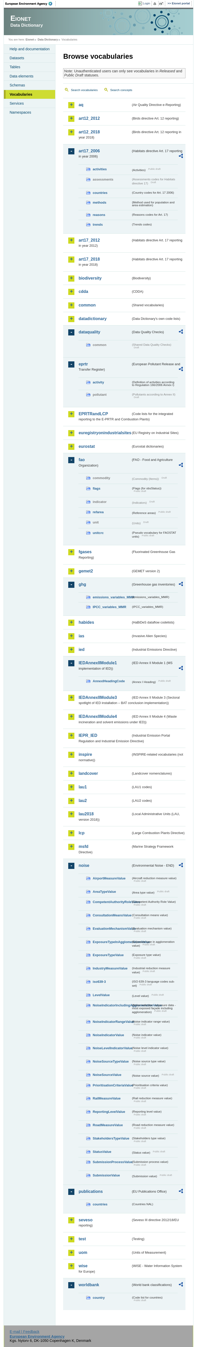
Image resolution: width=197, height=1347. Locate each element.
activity (98, 382)
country (99, 1298)
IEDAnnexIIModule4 (97, 716)
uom (82, 1252)
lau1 (82, 787)
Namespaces (20, 112)
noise (83, 865)
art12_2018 (89, 132)
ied (81, 649)
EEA (30, 3)
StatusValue (102, 1152)
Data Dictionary (48, 39)
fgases (85, 552)
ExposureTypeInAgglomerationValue (112, 942)
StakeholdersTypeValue (111, 1138)
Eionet (30, 39)
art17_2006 (89, 151)
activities (100, 169)
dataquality (89, 332)
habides (86, 622)
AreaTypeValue (104, 892)
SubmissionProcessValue (112, 1162)
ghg (82, 584)
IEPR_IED (87, 735)
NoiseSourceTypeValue (111, 1061)
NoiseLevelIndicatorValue (112, 1048)
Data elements (21, 76)
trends (98, 224)
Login (146, 3)
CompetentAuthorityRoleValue (112, 902)
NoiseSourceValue (107, 1075)
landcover (88, 773)
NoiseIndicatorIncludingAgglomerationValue (112, 1005)
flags (96, 488)
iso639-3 (99, 982)
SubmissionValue (106, 1175)
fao (81, 460)
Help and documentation (29, 49)
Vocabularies (20, 94)
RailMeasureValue (107, 1098)
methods (99, 202)
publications (90, 1191)
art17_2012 (89, 240)
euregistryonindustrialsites (104, 433)
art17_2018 (89, 259)
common (87, 305)
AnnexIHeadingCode (109, 681)
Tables (14, 67)
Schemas (17, 85)
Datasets (16, 58)
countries (100, 193)
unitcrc (98, 533)
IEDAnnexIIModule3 (97, 697)
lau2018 (86, 814)
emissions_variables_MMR (112, 597)
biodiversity (90, 278)
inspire (85, 754)
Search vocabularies (84, 90)
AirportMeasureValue (109, 878)
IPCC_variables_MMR (109, 607)
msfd (83, 846)
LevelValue (101, 995)
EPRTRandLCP (93, 414)
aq (80, 105)
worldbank (88, 1285)
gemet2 (85, 571)
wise (82, 1266)
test (82, 1239)
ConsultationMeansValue (112, 915)
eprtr (83, 364)
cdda (83, 291)
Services (16, 103)
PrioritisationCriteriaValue (112, 1085)
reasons (99, 215)
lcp (81, 833)
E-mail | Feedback (25, 1332)
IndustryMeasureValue (110, 968)
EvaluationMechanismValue (112, 928)
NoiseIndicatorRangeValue (112, 1022)
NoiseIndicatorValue (108, 1035)
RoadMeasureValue (108, 1125)
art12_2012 (89, 118)
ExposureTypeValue (108, 955)
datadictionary (92, 318)
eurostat (86, 446)
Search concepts (121, 90)
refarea (98, 512)
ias (81, 636)
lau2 (82, 800)
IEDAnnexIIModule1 (97, 663)
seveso (85, 1220)
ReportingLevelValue (109, 1112)
